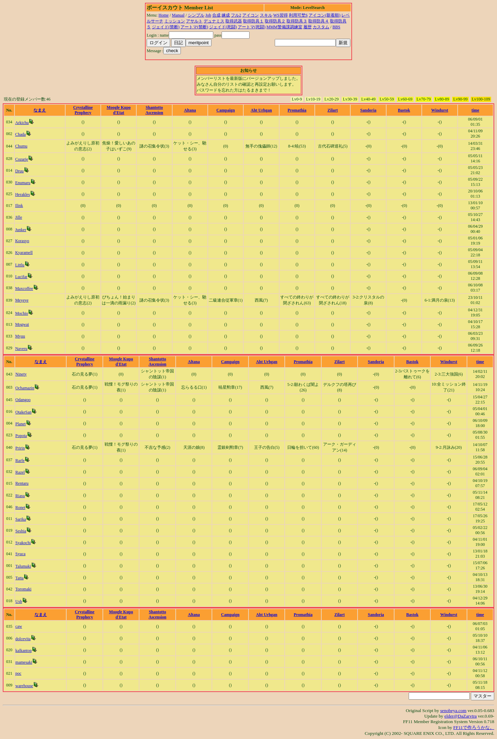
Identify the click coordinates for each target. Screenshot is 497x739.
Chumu (21, 146)
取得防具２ (275, 21)
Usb (19, 601)
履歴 (307, 27)
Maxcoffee (24, 288)
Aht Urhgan (261, 110)
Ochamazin (25, 388)
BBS (336, 27)
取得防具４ (318, 21)
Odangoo (23, 399)
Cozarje (21, 159)
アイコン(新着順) (324, 15)
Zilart (333, 110)
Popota (21, 435)
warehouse (24, 685)
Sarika (21, 519)
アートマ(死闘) (251, 27)
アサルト (194, 21)
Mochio (21, 313)
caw (19, 626)
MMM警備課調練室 (284, 27)
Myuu (20, 336)
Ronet (21, 507)
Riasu (20, 495)
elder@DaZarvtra (461, 716)
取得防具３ (296, 21)
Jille (18, 217)
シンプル (196, 15)
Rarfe (20, 460)
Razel (20, 472)
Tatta (20, 578)
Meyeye (22, 300)
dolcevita (23, 638)
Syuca (21, 553)
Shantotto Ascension (154, 110)
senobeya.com (453, 710)
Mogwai (22, 324)
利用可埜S (298, 15)
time (475, 110)
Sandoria (368, 110)
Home (163, 15)
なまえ (39, 110)
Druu (19, 171)
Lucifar (21, 276)
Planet (21, 423)
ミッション (174, 21)
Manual (178, 15)
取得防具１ (253, 21)
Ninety (21, 374)
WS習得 (280, 15)
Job (208, 15)
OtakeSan (24, 412)
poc (18, 673)
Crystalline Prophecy (83, 110)
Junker (20, 229)
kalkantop (24, 650)
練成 (226, 15)
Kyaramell (24, 252)
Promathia (297, 110)
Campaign (225, 110)
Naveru (21, 348)
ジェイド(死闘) (223, 27)
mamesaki (24, 662)
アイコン (250, 15)
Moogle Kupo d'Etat (119, 110)
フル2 (236, 15)
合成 (216, 15)
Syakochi (23, 542)
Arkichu (22, 122)
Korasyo (22, 240)
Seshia (21, 531)
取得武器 (233, 21)
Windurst (439, 110)
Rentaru (22, 483)
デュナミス (214, 21)
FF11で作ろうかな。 (473, 727)
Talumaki (23, 566)
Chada (20, 134)
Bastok (404, 110)
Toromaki (23, 589)
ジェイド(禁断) (165, 27)
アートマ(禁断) (194, 27)
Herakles (22, 194)
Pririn (20, 448)
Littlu (20, 265)
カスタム (321, 27)
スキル (266, 15)
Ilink (19, 205)
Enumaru (22, 182)
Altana (190, 110)
